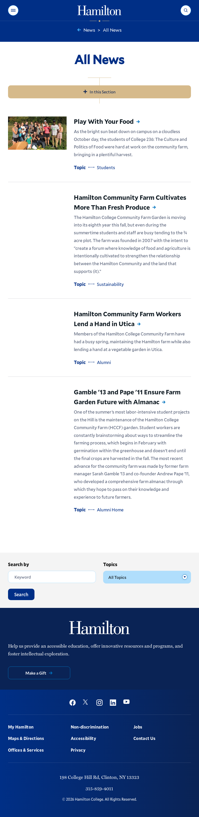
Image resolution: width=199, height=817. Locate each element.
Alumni (104, 362)
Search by (18, 564)
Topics (110, 564)
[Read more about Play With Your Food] (37, 133)
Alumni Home (110, 510)
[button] (13, 10)
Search (21, 594)
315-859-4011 (99, 788)
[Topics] (147, 576)
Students (106, 167)
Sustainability (110, 284)
